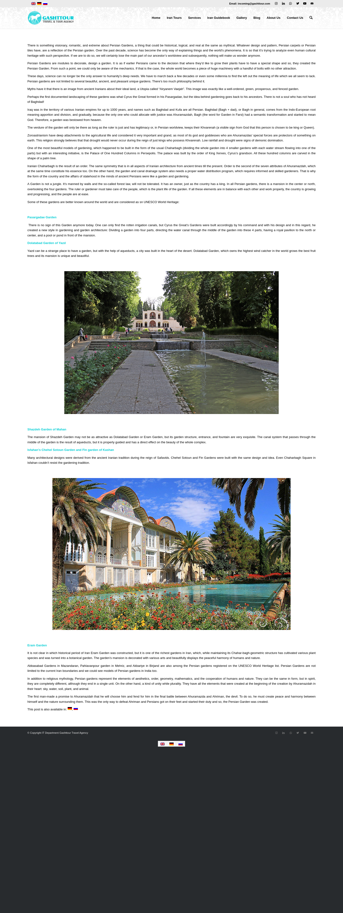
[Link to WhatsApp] (290, 3)
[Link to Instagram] (276, 3)
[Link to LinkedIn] (283, 3)
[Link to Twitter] (297, 3)
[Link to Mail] (312, 3)
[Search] (311, 18)
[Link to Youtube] (304, 3)
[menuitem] (156, 18)
